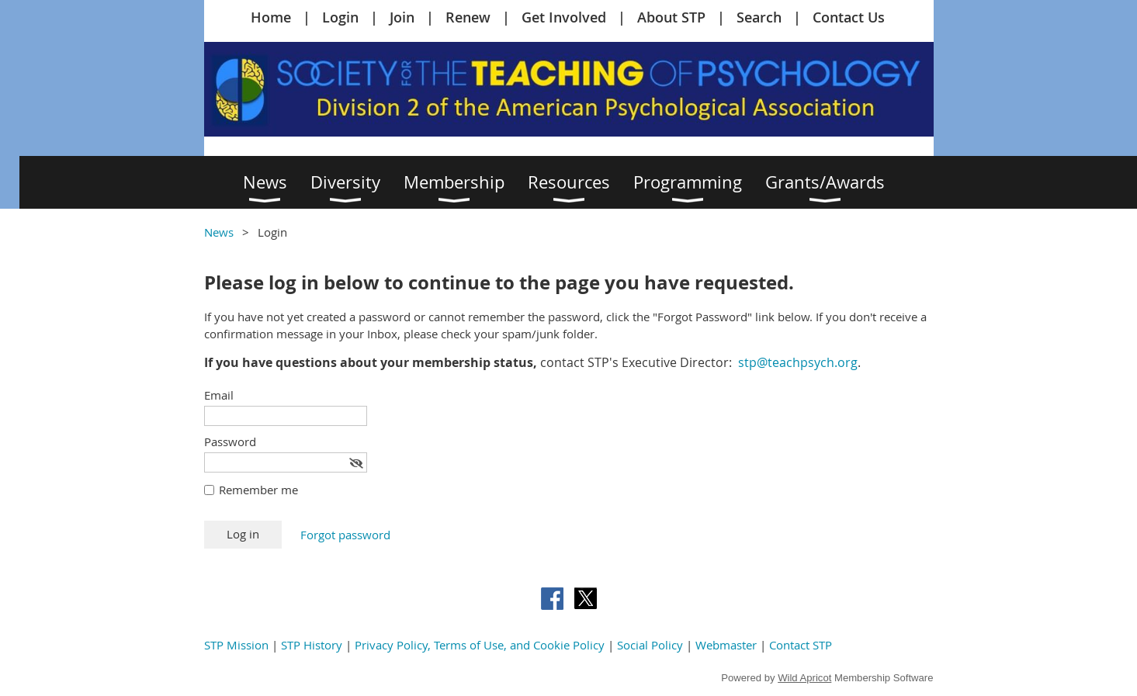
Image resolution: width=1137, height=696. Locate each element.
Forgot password (345, 534)
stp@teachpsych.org (798, 362)
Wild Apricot (804, 678)
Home (271, 17)
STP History (311, 645)
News (219, 232)
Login (340, 17)
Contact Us (849, 17)
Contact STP (800, 645)
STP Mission (236, 645)
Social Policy (650, 645)
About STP (671, 17)
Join (402, 17)
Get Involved (564, 17)
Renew (468, 17)
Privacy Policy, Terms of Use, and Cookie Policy (480, 645)
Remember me (258, 489)
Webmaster (726, 645)
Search (759, 17)
